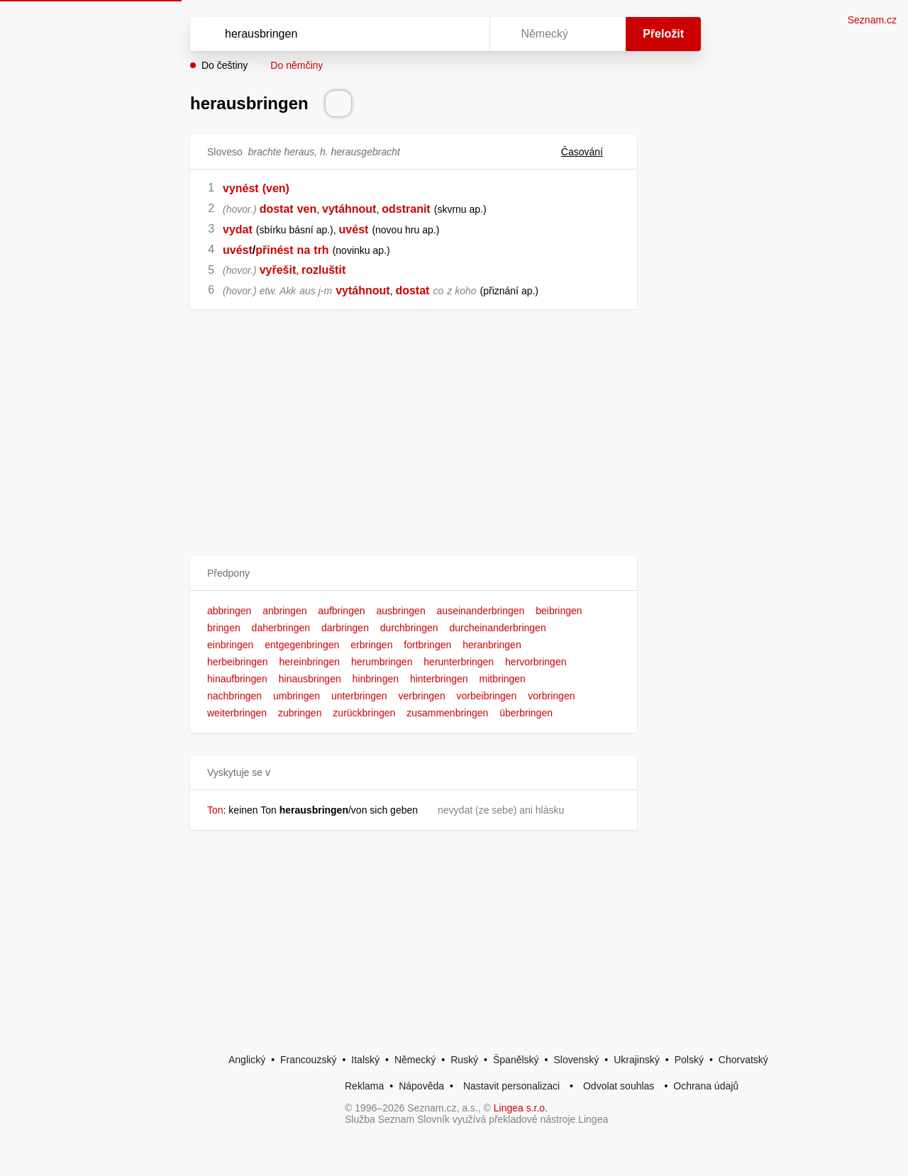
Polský (689, 1059)
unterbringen (359, 695)
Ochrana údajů (705, 1086)
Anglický (246, 1059)
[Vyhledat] (337, 34)
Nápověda (421, 1086)
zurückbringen (364, 713)
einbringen (230, 644)
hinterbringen (439, 678)
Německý (415, 1059)
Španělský (516, 1059)
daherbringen (281, 627)
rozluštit (323, 270)
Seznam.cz (872, 20)
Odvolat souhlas (618, 1086)
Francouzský (308, 1059)
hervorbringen (535, 661)
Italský (365, 1059)
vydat (238, 229)
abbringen (229, 610)
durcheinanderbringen (497, 627)
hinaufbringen (237, 678)
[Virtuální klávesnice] (465, 34)
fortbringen (427, 644)
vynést (241, 188)
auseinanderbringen (481, 610)
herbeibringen (237, 661)
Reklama (364, 1086)
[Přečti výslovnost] (338, 103)
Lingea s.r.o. (521, 1108)
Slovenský (576, 1059)
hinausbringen (310, 678)
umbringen (296, 695)
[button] (413, 573)
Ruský (464, 1059)
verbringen (422, 695)
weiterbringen (237, 713)
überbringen (526, 713)
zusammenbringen (447, 713)
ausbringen (400, 610)
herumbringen (381, 661)
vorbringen (551, 695)
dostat (277, 209)
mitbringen (503, 678)
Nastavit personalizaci (511, 1086)
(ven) (275, 188)
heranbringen (492, 644)
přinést (274, 250)
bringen (223, 627)
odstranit (406, 209)
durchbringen (409, 627)
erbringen (371, 644)
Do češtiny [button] (224, 65)
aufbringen (341, 610)
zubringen (300, 713)
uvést (354, 229)
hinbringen (376, 678)
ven (307, 209)
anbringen (284, 610)
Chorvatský (743, 1059)
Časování (590, 151)
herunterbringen (458, 661)
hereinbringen (309, 661)
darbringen (345, 627)
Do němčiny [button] (296, 65)
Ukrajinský (637, 1059)
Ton (215, 810)
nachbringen (234, 695)
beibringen (559, 610)
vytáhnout (349, 209)
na (304, 250)
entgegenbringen (302, 644)
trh (321, 250)
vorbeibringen (487, 695)
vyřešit (278, 270)
